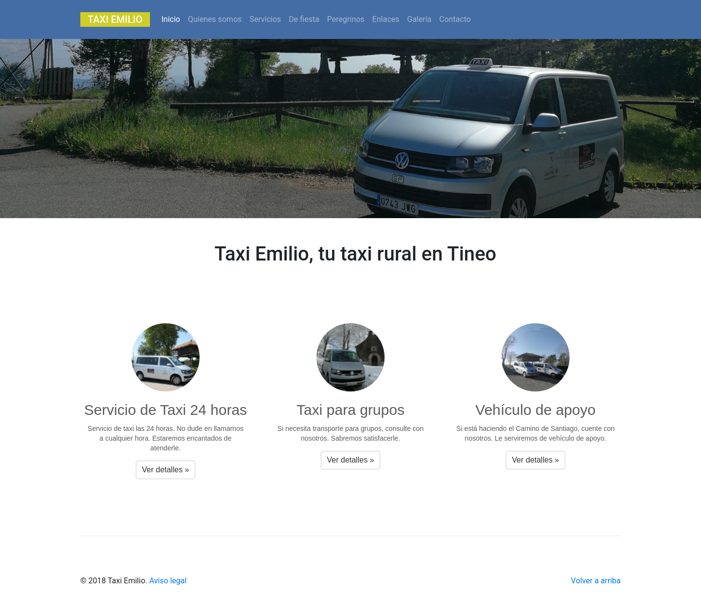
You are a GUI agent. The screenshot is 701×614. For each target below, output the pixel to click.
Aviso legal (167, 580)
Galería (419, 19)
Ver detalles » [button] (165, 469)
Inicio (173, 19)
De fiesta (304, 19)
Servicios (265, 19)
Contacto (455, 19)
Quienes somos (215, 19)
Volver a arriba (596, 580)
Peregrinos (346, 19)
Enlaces (386, 19)
